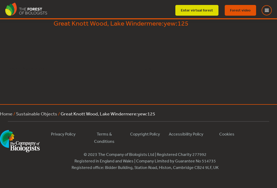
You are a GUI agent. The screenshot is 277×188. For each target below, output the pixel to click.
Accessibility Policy (186, 134)
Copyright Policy (145, 134)
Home (6, 113)
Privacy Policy (63, 134)
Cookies (226, 134)
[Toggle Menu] (270, 10)
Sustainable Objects (36, 113)
